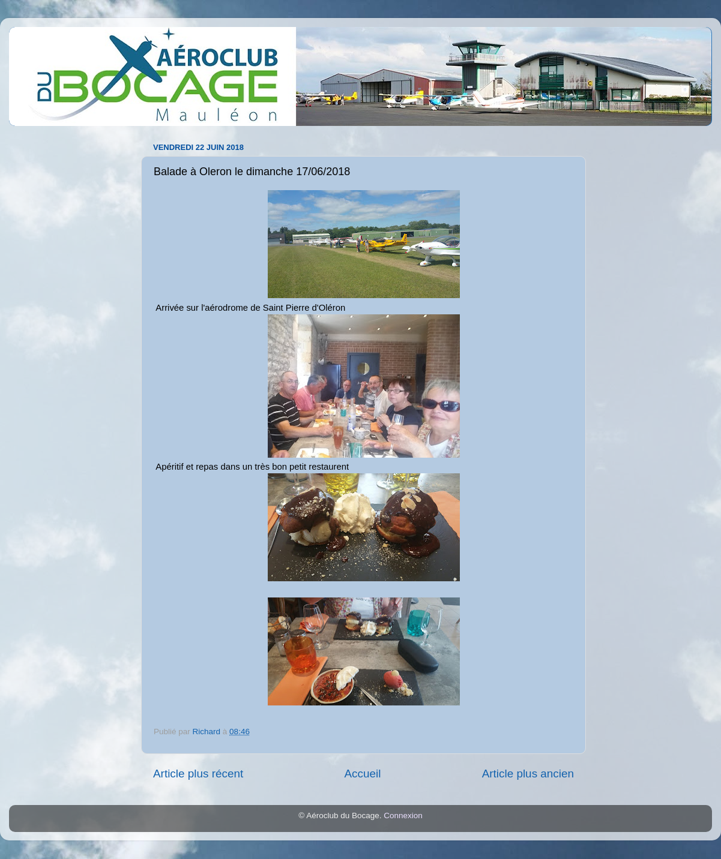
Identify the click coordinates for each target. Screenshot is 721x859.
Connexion (403, 815)
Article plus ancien (528, 773)
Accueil (362, 773)
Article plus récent (198, 773)
